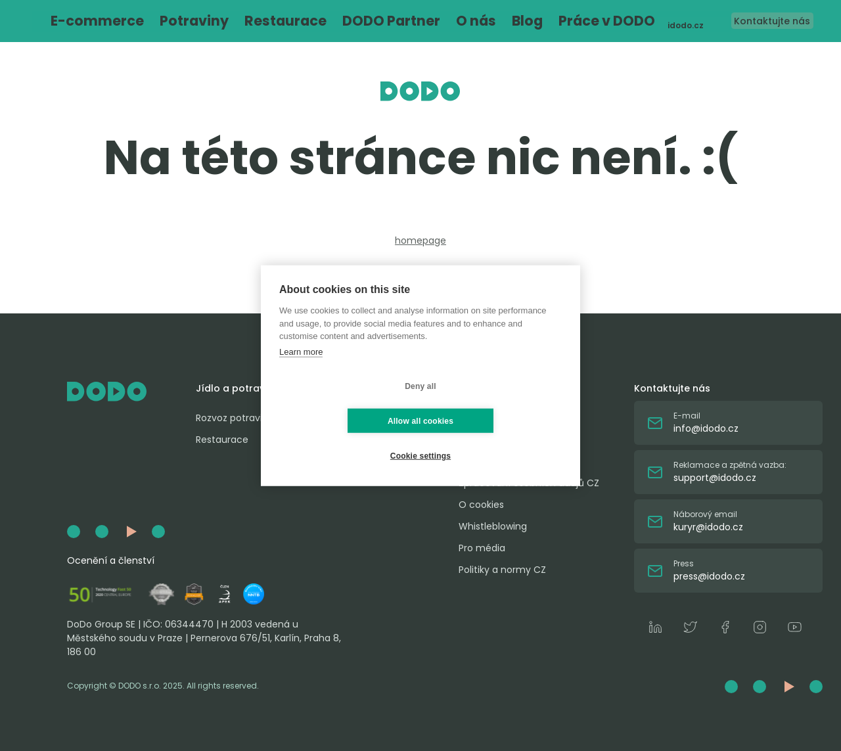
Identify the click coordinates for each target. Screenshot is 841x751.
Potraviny (198, 21)
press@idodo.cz (709, 576)
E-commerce (137, 21)
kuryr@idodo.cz (708, 527)
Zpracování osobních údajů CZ (529, 482)
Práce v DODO (469, 21)
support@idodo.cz (714, 477)
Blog (416, 21)
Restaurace (256, 21)
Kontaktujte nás (757, 21)
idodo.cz (662, 21)
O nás (380, 21)
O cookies (481, 504)
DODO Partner (324, 21)
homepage (420, 240)
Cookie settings (420, 438)
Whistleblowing (493, 526)
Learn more (301, 369)
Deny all (342, 403)
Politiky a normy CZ (502, 569)
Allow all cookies (498, 403)
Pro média (482, 548)
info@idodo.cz (706, 428)
